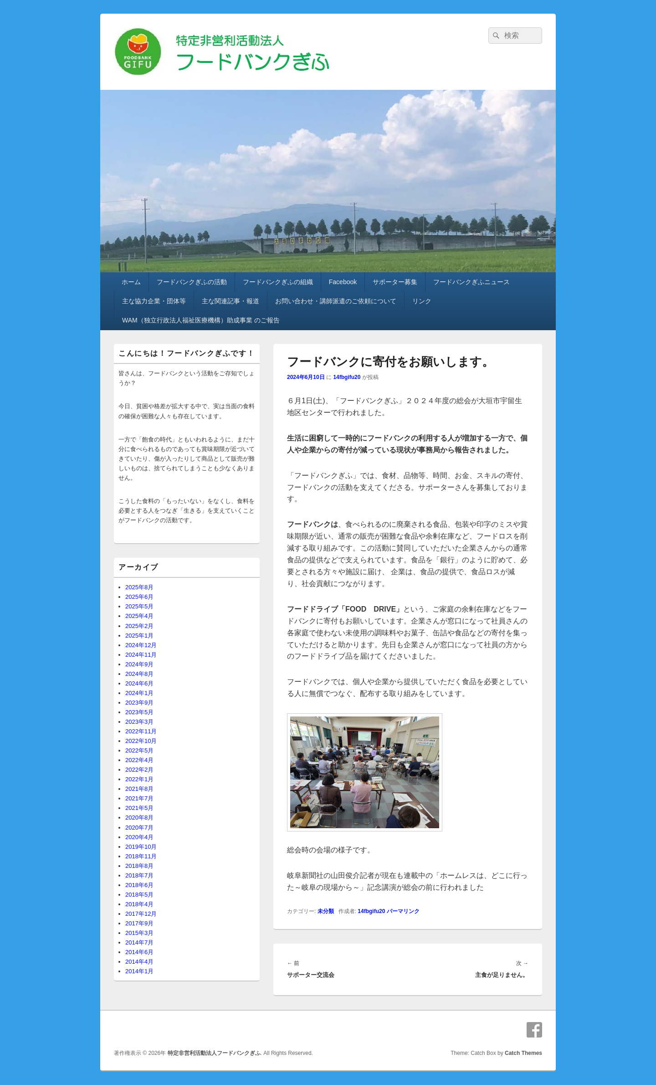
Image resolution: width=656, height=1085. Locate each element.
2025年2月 (139, 626)
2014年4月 (139, 961)
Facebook (343, 282)
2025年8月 (139, 587)
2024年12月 (141, 645)
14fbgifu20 (346, 377)
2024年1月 (139, 693)
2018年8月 (139, 865)
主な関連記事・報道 (230, 301)
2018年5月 (139, 894)
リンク (421, 301)
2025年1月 (139, 635)
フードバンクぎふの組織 (278, 282)
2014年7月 (139, 942)
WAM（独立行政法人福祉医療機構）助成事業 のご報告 (201, 320)
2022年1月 (139, 779)
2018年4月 (139, 904)
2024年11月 (141, 654)
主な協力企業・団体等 (154, 301)
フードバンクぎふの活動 (192, 282)
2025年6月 (139, 596)
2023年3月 (139, 721)
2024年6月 (139, 683)
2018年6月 (139, 885)
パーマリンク (403, 911)
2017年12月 (141, 913)
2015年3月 (139, 932)
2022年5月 (139, 750)
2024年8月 (139, 673)
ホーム (131, 282)
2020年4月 (139, 837)
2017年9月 (139, 923)
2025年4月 (139, 616)
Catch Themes (523, 1053)
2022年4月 (139, 760)
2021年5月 (139, 808)
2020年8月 (139, 817)
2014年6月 (139, 952)
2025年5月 (139, 606)
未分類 (326, 911)
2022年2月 (139, 769)
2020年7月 (139, 827)
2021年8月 (139, 788)
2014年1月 (139, 971)
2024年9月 (139, 664)
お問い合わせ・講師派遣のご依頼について (335, 301)
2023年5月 (139, 712)
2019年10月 (141, 846)
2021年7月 (139, 798)
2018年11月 (141, 856)
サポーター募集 (395, 282)
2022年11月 (141, 731)
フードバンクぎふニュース (471, 282)
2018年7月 (139, 875)
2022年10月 (141, 740)
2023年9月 (139, 702)
